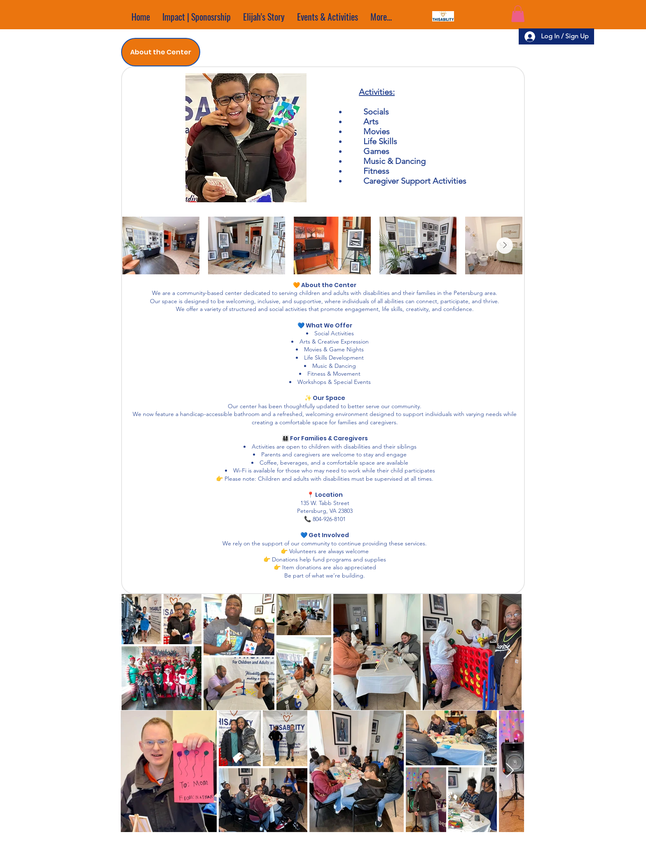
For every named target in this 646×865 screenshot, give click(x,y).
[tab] (160, 52)
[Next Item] (504, 245)
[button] (518, 13)
